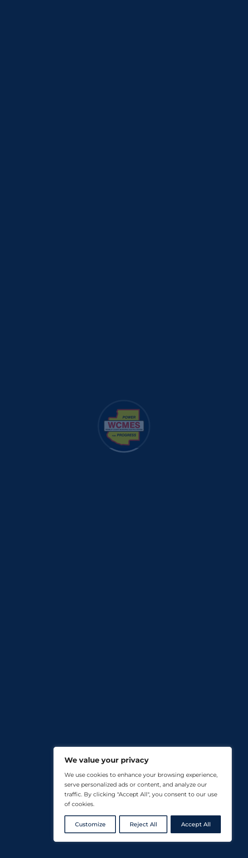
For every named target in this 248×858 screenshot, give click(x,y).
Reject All (143, 824)
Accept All (196, 824)
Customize (90, 824)
